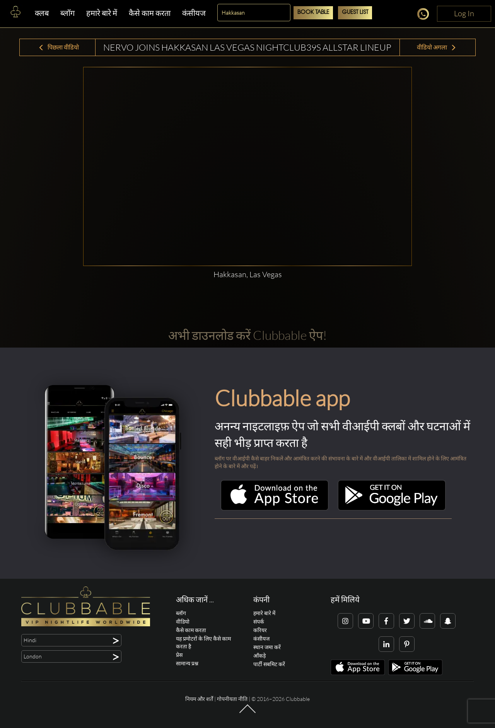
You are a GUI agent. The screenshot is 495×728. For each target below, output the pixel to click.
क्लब (42, 13)
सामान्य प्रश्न (187, 663)
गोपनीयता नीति (232, 699)
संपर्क (258, 621)
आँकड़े (259, 655)
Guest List (355, 12)
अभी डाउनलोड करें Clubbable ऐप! (247, 335)
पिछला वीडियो (58, 47)
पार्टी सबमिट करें (269, 664)
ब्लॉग (67, 13)
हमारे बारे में (101, 13)
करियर (260, 630)
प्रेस (179, 654)
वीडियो (182, 621)
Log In (464, 13)
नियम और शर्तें (199, 699)
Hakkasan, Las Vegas (247, 274)
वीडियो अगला (436, 47)
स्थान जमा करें (267, 647)
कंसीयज (194, 13)
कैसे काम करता (150, 13)
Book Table (313, 12)
